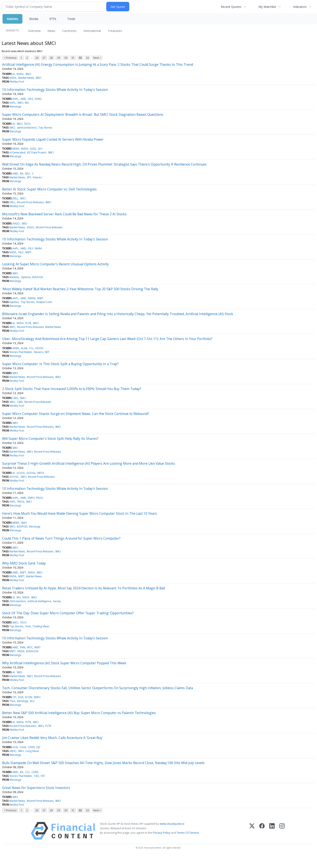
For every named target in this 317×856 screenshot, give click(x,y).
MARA (38, 248)
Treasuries (115, 31)
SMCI (28, 74)
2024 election (17, 601)
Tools (71, 19)
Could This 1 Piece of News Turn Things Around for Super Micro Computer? (61, 538)
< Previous (10, 58)
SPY (29, 177)
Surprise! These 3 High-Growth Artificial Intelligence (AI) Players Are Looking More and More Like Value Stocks (88, 463)
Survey (57, 601)
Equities (14, 302)
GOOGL (31, 473)
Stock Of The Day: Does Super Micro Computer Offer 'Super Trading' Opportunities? (68, 613)
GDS (30, 99)
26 (36, 58)
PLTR (28, 323)
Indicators (300, 7)
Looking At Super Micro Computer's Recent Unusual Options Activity (55, 264)
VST (43, 776)
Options (26, 277)
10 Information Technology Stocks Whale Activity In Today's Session (55, 89)
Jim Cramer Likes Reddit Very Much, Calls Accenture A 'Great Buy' (52, 737)
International (92, 31)
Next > (97, 58)
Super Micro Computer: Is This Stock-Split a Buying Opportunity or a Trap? (60, 364)
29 (58, 58)
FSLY (30, 248)
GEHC (12, 751)
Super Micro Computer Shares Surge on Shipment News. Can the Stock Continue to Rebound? (75, 413)
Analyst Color (44, 302)
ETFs (52, 19)
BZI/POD (22, 526)
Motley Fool (17, 81)
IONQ (38, 99)
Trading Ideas (41, 626)
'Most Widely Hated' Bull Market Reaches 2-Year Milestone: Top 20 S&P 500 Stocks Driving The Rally (80, 289)
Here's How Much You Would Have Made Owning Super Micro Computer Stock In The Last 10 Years (79, 513)
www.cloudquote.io (172, 824)
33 (87, 58)
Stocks (33, 19)
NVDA (20, 74)
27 (44, 58)
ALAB (24, 348)
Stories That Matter (20, 352)
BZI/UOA (37, 277)
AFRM (15, 348)
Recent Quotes (231, 7)
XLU (32, 701)
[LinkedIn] (272, 831)
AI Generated (17, 152)
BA (21, 173)
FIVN (22, 647)
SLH (40, 148)
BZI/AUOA (32, 651)
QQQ (33, 148)
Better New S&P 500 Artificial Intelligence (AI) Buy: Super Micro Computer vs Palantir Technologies (79, 712)
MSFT (28, 252)
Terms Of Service (188, 833)
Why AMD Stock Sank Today (24, 563)
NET (47, 352)
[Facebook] (262, 831)
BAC (27, 173)
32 (80, 58)
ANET (40, 298)
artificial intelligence (39, 601)
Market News (26, 78)
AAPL (15, 99)
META (40, 473)
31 (73, 58)
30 (65, 58)
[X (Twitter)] (252, 831)
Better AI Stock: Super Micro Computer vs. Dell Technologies (49, 189)
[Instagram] (282, 831)
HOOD (39, 348)
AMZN (31, 298)
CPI (14, 697)
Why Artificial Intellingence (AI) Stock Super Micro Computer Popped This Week (64, 663)
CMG (15, 398)
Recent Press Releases (30, 202)
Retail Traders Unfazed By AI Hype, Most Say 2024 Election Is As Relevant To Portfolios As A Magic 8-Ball (83, 588)
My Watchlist (267, 7)
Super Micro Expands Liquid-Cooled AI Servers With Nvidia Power (53, 139)
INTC (30, 647)
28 (51, 58)
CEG (36, 776)
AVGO (16, 223)
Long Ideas (32, 751)
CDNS (31, 747)
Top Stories (45, 127)
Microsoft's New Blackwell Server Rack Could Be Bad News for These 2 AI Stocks (64, 214)
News (51, 31)
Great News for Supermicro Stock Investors (36, 787)
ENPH (31, 498)
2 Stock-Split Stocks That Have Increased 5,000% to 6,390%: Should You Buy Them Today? (71, 388)
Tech (28, 626)
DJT (38, 747)
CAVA (23, 747)
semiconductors (27, 127)
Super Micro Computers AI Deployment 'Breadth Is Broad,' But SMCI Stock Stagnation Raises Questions (82, 114)
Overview (34, 31)
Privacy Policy (161, 833)
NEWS (15, 148)
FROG (39, 498)
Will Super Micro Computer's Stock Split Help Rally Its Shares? (50, 438)
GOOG (21, 473)
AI (13, 74)
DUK (20, 697)
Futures (37, 177)
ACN (15, 747)
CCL (31, 348)
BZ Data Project (36, 152)
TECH (27, 124)
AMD (23, 99)
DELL (15, 198)
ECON (28, 697)
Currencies (69, 31)
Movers (38, 352)
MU (27, 102)
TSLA (12, 701)
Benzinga (15, 106)
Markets (12, 19)
